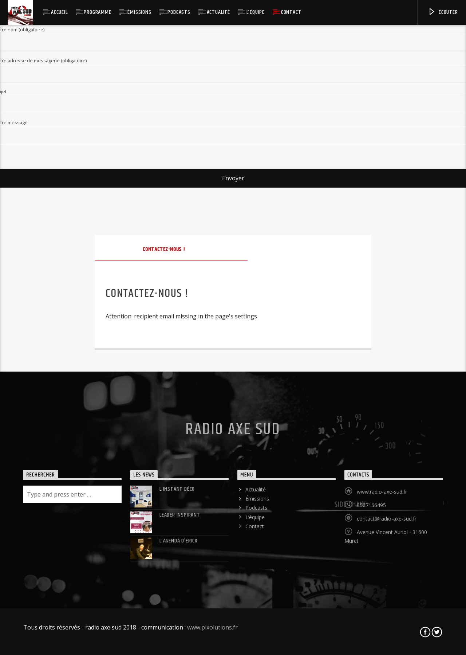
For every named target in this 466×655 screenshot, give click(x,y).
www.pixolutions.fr (212, 627)
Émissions (139, 12)
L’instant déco (177, 489)
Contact (291, 12)
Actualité (218, 12)
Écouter (443, 12)
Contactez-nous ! (164, 249)
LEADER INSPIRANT (179, 514)
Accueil (59, 12)
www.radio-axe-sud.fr (382, 491)
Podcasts (178, 12)
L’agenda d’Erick (178, 540)
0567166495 (371, 505)
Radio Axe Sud (232, 429)
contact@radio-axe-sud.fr (386, 518)
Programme (97, 12)
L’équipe (255, 12)
